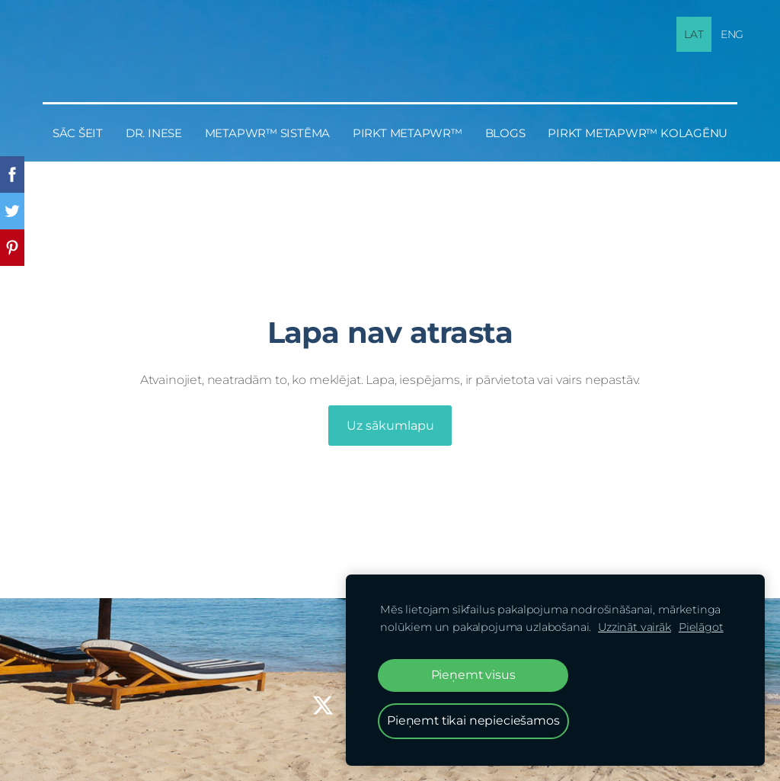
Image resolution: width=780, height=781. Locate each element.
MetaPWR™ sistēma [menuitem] (267, 133)
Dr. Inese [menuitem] (154, 133)
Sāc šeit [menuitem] (78, 133)
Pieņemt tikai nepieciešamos (473, 720)
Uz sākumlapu (390, 425)
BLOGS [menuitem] (505, 133)
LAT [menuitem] (694, 34)
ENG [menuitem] (732, 34)
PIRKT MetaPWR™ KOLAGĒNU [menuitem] (637, 133)
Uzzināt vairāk (634, 627)
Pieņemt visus (473, 674)
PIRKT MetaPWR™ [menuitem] (407, 133)
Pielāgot (701, 627)
